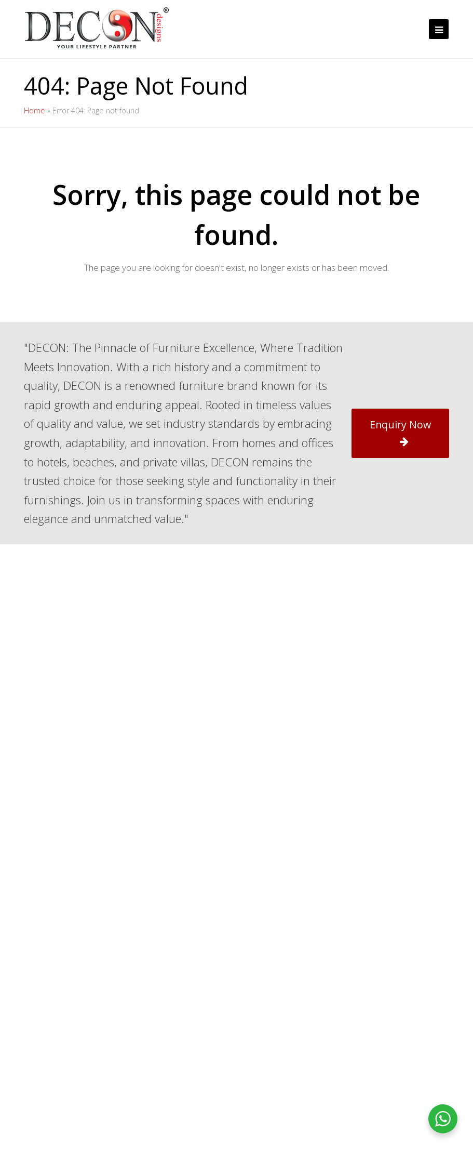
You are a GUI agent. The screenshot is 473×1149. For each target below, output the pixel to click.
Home (34, 110)
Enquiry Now (400, 432)
